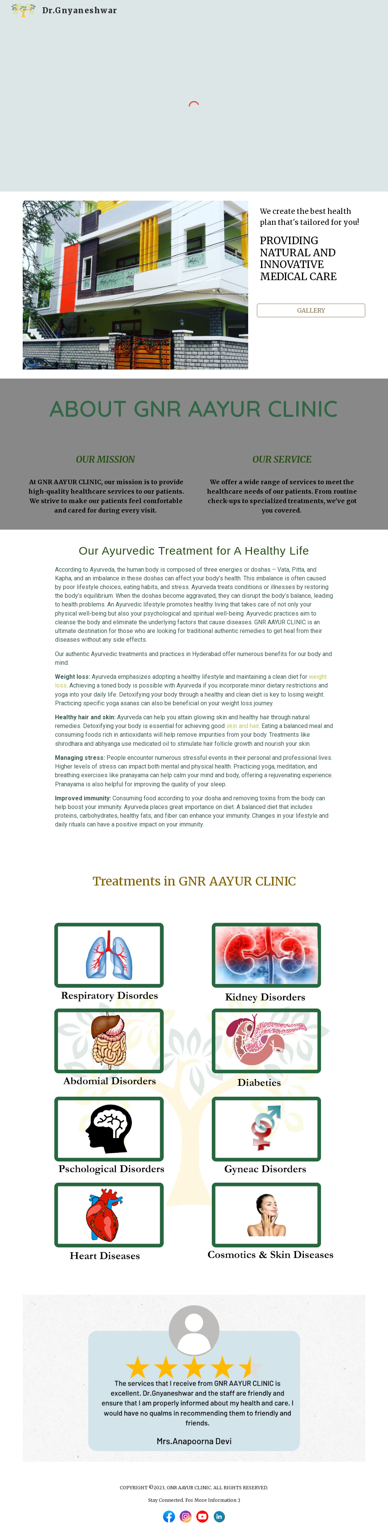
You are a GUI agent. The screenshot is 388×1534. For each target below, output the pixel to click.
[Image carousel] (194, 1378)
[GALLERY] (311, 310)
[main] (311, 252)
